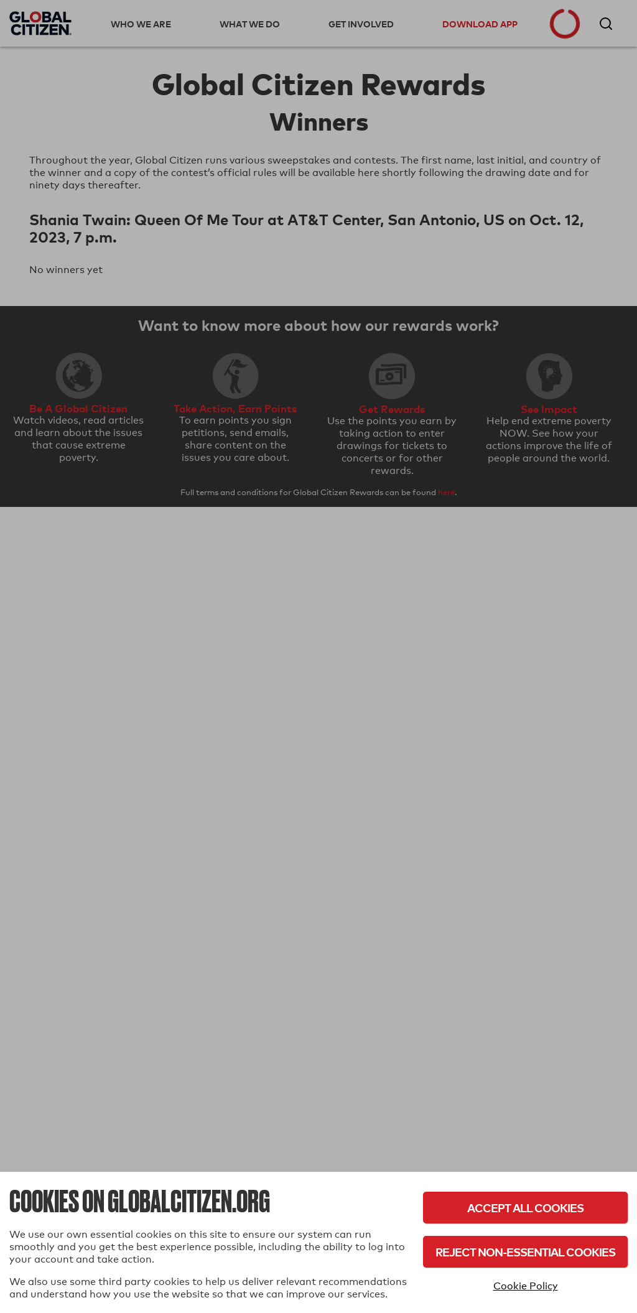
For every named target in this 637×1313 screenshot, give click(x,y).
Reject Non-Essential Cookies (525, 1252)
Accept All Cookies (525, 1207)
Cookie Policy (525, 1286)
